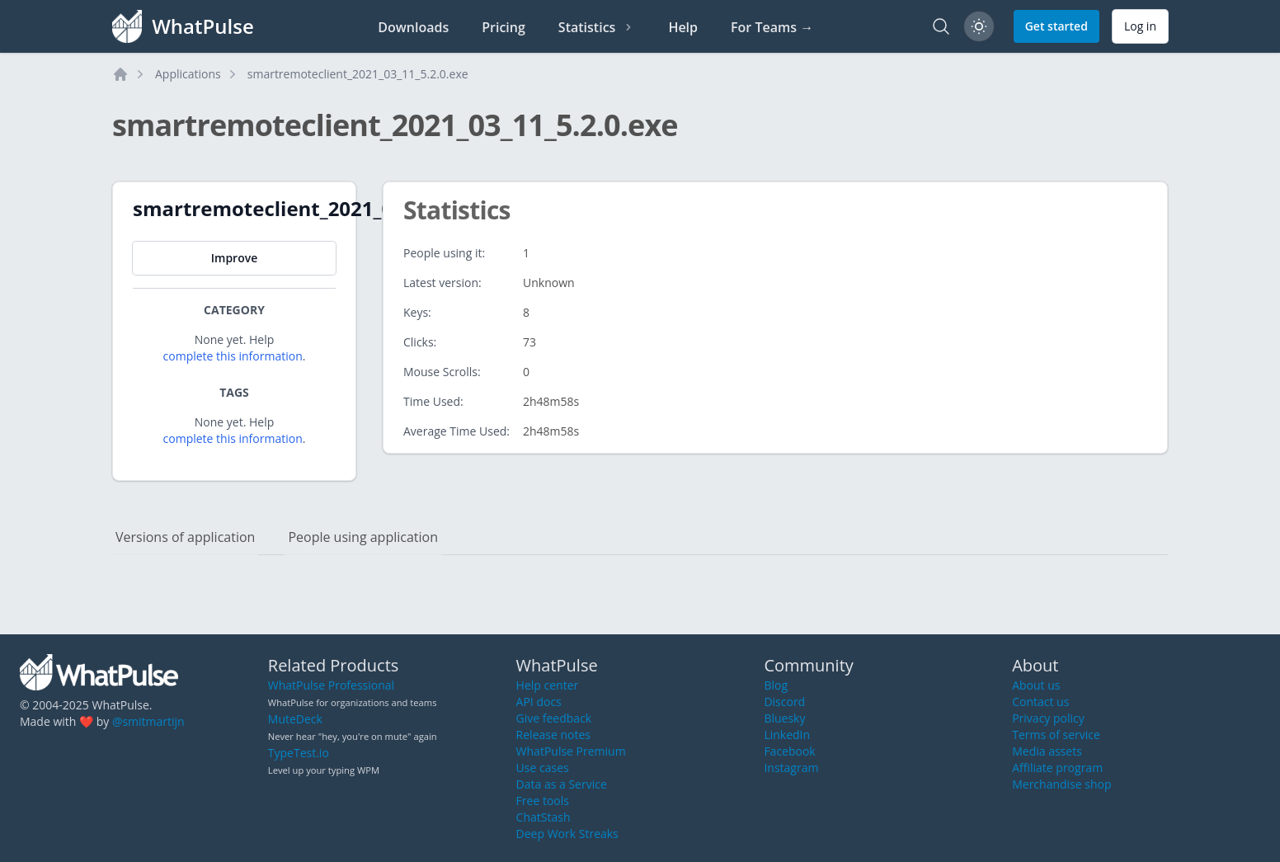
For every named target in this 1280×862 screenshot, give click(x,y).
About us (1036, 685)
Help (683, 27)
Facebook (789, 751)
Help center (547, 685)
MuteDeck (295, 719)
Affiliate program (1057, 767)
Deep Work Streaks (567, 833)
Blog (776, 685)
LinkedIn (787, 734)
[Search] (941, 26)
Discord (784, 701)
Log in (1140, 26)
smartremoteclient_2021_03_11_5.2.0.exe (357, 74)
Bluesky (784, 718)
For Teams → (772, 27)
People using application (363, 537)
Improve (234, 258)
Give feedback (554, 718)
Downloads (413, 27)
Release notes (553, 734)
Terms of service (1056, 734)
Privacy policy (1048, 718)
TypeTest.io (298, 753)
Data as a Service (561, 784)
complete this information (233, 356)
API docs (539, 701)
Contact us (1040, 701)
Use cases (542, 767)
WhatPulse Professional (331, 685)
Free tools (542, 800)
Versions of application (185, 537)
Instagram (791, 767)
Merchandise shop (1061, 784)
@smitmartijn (148, 721)
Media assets (1047, 751)
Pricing (503, 27)
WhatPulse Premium (571, 751)
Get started (1056, 26)
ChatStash (543, 817)
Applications (188, 74)
